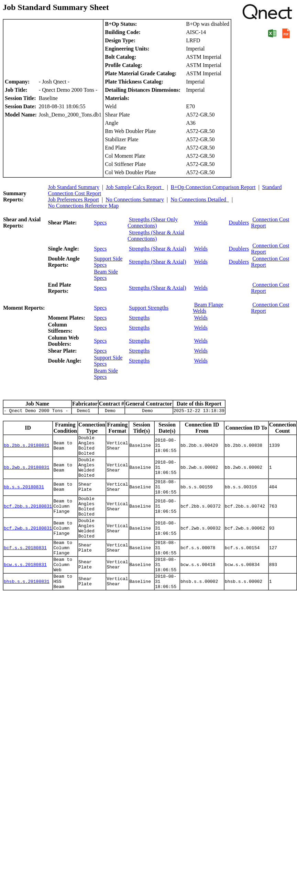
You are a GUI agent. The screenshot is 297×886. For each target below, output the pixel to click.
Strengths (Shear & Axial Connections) (156, 236)
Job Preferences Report (73, 199)
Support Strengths (148, 308)
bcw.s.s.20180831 (25, 590)
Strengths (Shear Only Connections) (153, 223)
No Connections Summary (135, 199)
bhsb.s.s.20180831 (27, 610)
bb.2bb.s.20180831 (27, 449)
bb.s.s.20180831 (24, 498)
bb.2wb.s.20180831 (27, 475)
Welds (201, 222)
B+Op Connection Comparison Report (213, 187)
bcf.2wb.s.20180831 (28, 547)
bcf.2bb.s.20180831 (28, 521)
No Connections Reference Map (83, 206)
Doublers (239, 222)
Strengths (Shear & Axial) (157, 249)
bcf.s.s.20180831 (25, 570)
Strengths (139, 318)
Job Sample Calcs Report (135, 187)
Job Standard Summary (73, 187)
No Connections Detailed (199, 199)
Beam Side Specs (106, 275)
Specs (100, 222)
